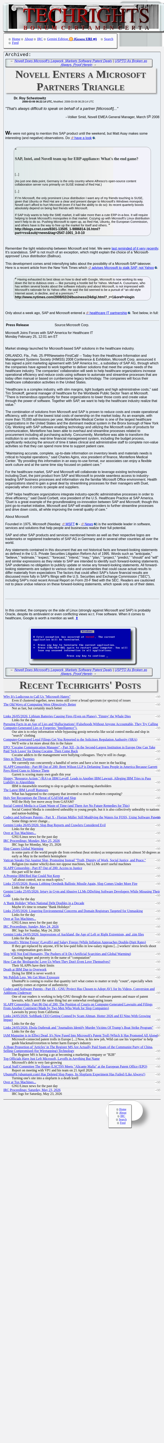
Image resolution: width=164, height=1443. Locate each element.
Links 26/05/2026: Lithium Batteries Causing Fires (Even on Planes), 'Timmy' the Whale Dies (67, 717)
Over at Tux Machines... (19, 834)
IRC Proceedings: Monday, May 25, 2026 (31, 842)
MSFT (70, 525)
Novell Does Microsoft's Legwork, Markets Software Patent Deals (63, 62)
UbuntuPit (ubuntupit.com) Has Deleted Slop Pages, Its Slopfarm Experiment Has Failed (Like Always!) (74, 1075)
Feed (15, 43)
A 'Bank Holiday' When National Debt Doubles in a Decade (43, 904)
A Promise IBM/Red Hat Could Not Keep (31, 877)
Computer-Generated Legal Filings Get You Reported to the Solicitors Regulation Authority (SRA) (70, 740)
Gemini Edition (57, 39)
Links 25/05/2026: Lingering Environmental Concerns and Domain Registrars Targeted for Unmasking (73, 912)
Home (16, 39)
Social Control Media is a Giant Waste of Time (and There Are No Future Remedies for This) (66, 806)
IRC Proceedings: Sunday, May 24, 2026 (31, 927)
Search (108, 39)
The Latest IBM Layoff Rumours (25, 791)
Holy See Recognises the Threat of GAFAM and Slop (39, 799)
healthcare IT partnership (108, 314)
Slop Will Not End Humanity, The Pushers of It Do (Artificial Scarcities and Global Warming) (67, 955)
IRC (40, 39)
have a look (83, 139)
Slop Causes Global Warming (23, 849)
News (89, 525)
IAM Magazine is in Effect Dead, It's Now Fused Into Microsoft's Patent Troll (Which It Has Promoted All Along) (80, 1036)
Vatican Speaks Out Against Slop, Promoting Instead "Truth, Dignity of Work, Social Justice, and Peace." (74, 861)
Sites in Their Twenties (18, 760)
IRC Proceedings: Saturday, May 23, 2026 (31, 1091)
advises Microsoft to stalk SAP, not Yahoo (123, 269)
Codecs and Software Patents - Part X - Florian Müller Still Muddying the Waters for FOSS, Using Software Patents (82, 818)
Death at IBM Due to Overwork (24, 970)
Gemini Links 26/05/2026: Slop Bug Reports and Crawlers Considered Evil (54, 826)
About (29, 39)
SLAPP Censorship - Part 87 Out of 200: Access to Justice (42, 869)
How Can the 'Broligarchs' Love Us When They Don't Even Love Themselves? (56, 962)
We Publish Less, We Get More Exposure (31, 978)
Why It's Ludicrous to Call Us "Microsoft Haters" (37, 697)
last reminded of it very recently (135, 249)
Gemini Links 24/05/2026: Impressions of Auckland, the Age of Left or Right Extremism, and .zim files (73, 935)
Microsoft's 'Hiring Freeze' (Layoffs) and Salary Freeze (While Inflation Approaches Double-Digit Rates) (74, 943)
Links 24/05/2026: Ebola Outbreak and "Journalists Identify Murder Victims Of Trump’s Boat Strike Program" (78, 1028)
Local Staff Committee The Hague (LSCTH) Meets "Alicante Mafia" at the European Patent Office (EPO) (75, 1067)
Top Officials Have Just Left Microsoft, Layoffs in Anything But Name (51, 1059)
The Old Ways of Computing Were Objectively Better (39, 705)
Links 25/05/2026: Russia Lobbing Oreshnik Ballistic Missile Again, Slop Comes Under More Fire (70, 884)
